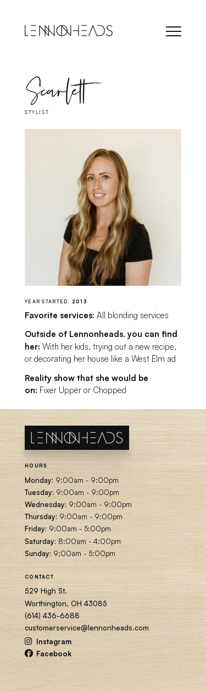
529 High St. (46, 590)
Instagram (48, 641)
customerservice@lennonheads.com (87, 627)
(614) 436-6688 (52, 615)
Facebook (48, 653)
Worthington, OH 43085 (66, 603)
